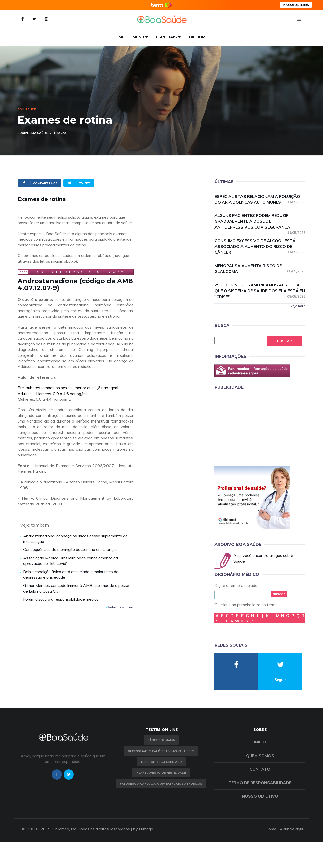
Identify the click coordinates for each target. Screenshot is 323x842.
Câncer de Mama (161, 740)
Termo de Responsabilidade (259, 782)
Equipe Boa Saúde (33, 133)
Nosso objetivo (260, 796)
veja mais (298, 306)
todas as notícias (120, 607)
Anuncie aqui (291, 828)
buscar (279, 593)
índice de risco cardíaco (161, 762)
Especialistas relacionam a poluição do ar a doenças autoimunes (259, 199)
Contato (260, 769)
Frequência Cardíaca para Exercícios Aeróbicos (161, 783)
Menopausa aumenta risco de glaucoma (259, 268)
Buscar (284, 341)
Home (118, 36)
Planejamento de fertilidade (161, 772)
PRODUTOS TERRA (296, 4)
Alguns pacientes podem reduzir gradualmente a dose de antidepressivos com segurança (259, 221)
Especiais (166, 36)
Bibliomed (200, 36)
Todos (23, 272)
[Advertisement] (252, 426)
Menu (138, 36)
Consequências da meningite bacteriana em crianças (70, 549)
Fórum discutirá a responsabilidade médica (61, 599)
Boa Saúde (27, 109)
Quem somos (260, 755)
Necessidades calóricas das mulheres (161, 751)
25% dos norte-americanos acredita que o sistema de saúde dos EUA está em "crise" (259, 290)
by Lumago (143, 828)
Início (260, 741)
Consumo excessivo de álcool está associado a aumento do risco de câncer (259, 246)
